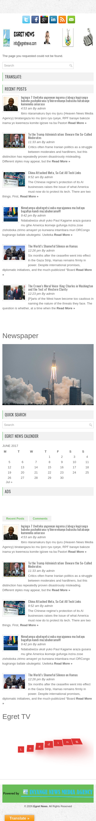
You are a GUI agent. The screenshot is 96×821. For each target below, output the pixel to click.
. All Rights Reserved (52, 806)
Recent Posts (15, 518)
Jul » (9, 482)
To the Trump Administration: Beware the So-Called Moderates (60, 136)
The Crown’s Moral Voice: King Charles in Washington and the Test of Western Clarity (60, 287)
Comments (40, 518)
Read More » (77, 123)
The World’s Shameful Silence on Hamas (53, 245)
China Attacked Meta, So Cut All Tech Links (54, 172)
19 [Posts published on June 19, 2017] (9, 472)
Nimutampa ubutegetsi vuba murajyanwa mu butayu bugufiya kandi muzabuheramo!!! (53, 209)
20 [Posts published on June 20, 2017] (22, 472)
